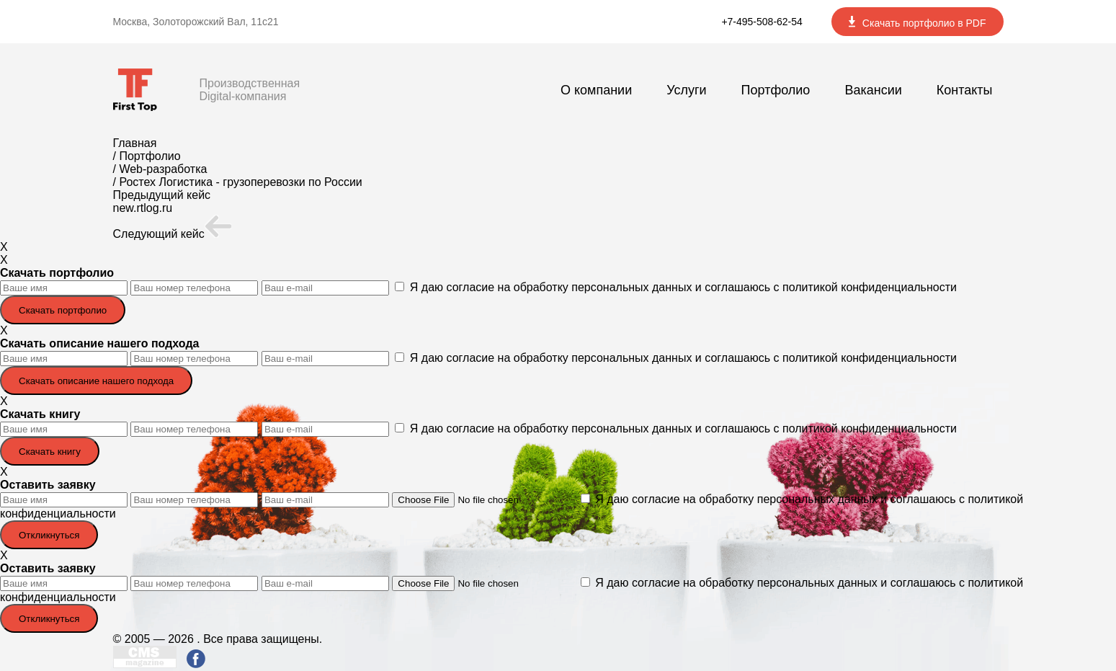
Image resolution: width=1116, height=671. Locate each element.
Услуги (686, 90)
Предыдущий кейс (162, 195)
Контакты (965, 90)
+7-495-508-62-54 (761, 21)
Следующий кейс (172, 234)
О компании (596, 90)
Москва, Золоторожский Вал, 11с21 (196, 21)
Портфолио (776, 90)
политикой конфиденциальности (869, 287)
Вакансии (872, 90)
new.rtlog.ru (143, 208)
